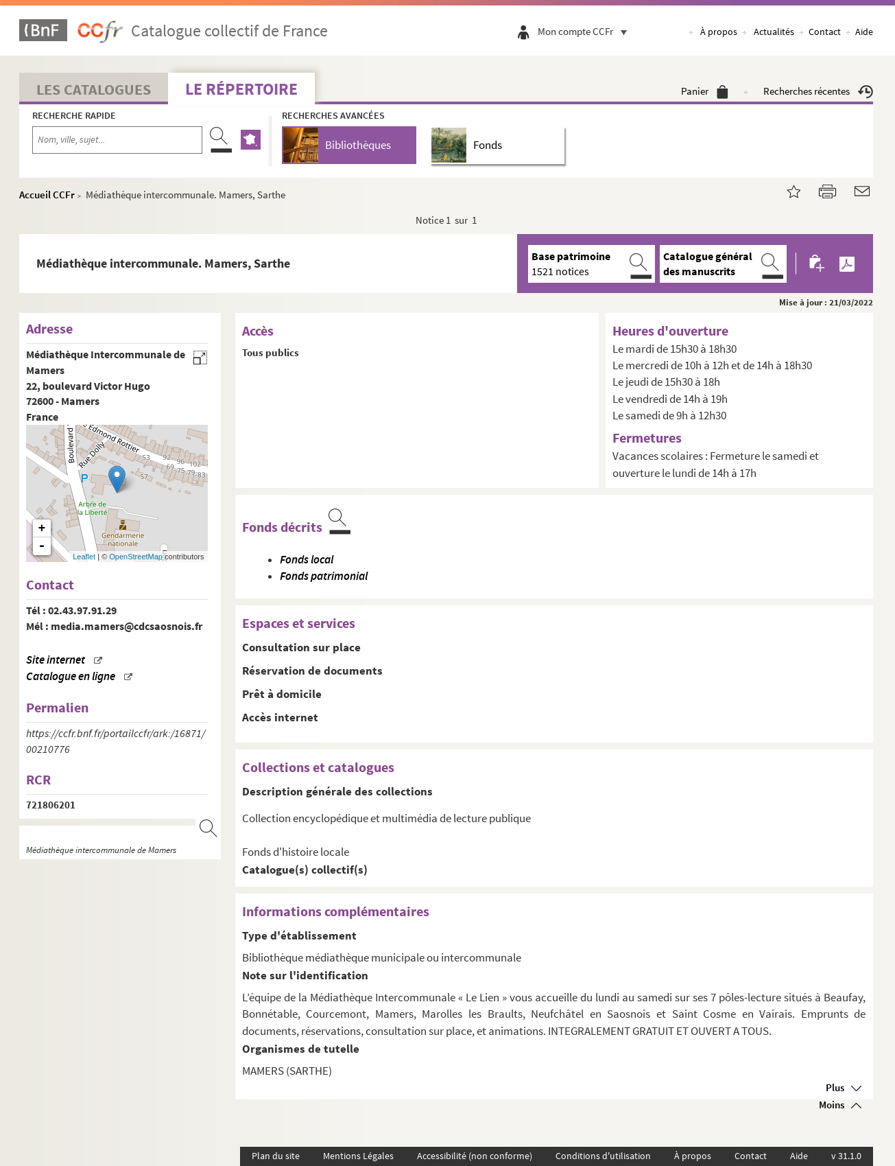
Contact (825, 31)
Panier (704, 90)
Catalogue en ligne (70, 676)
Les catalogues (93, 89)
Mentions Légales (358, 1156)
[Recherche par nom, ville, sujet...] (117, 140)
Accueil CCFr (47, 194)
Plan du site (276, 1156)
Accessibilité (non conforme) (474, 1156)
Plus (835, 1087)
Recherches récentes (818, 90)
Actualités (774, 31)
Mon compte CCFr (586, 31)
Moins (831, 1104)
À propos (718, 31)
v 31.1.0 (846, 1156)
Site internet (55, 660)
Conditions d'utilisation (603, 1156)
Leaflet (84, 556)
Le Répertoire (241, 89)
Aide (864, 31)
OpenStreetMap (136, 556)
